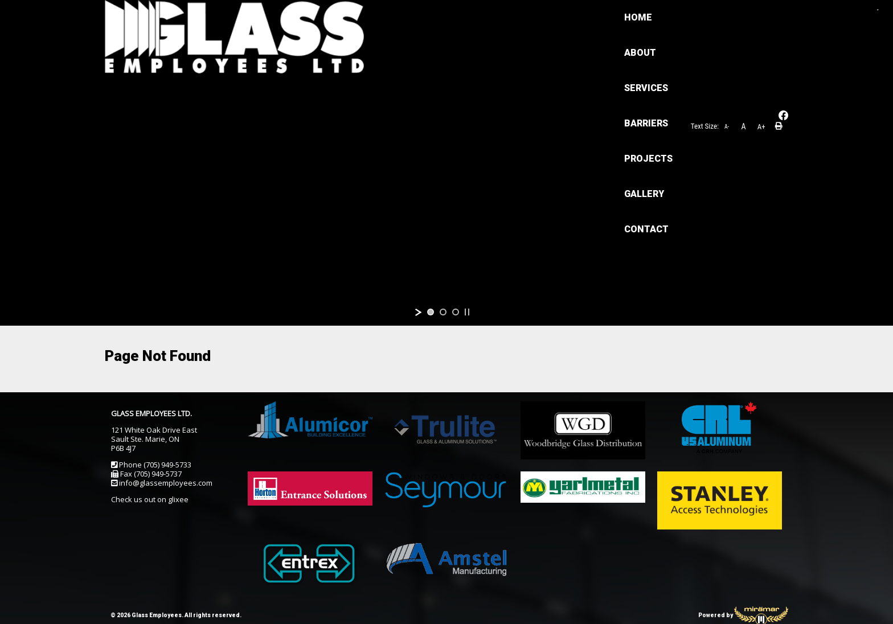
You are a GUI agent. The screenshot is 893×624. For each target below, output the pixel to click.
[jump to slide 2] (443, 312)
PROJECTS (492, 17)
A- (726, 34)
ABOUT (289, 17)
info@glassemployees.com (165, 483)
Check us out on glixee (150, 499)
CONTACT (242, 52)
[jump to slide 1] (430, 312)
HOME (234, 17)
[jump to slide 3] (455, 312)
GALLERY (561, 17)
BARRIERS (421, 17)
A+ (761, 34)
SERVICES (352, 17)
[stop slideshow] (467, 312)
